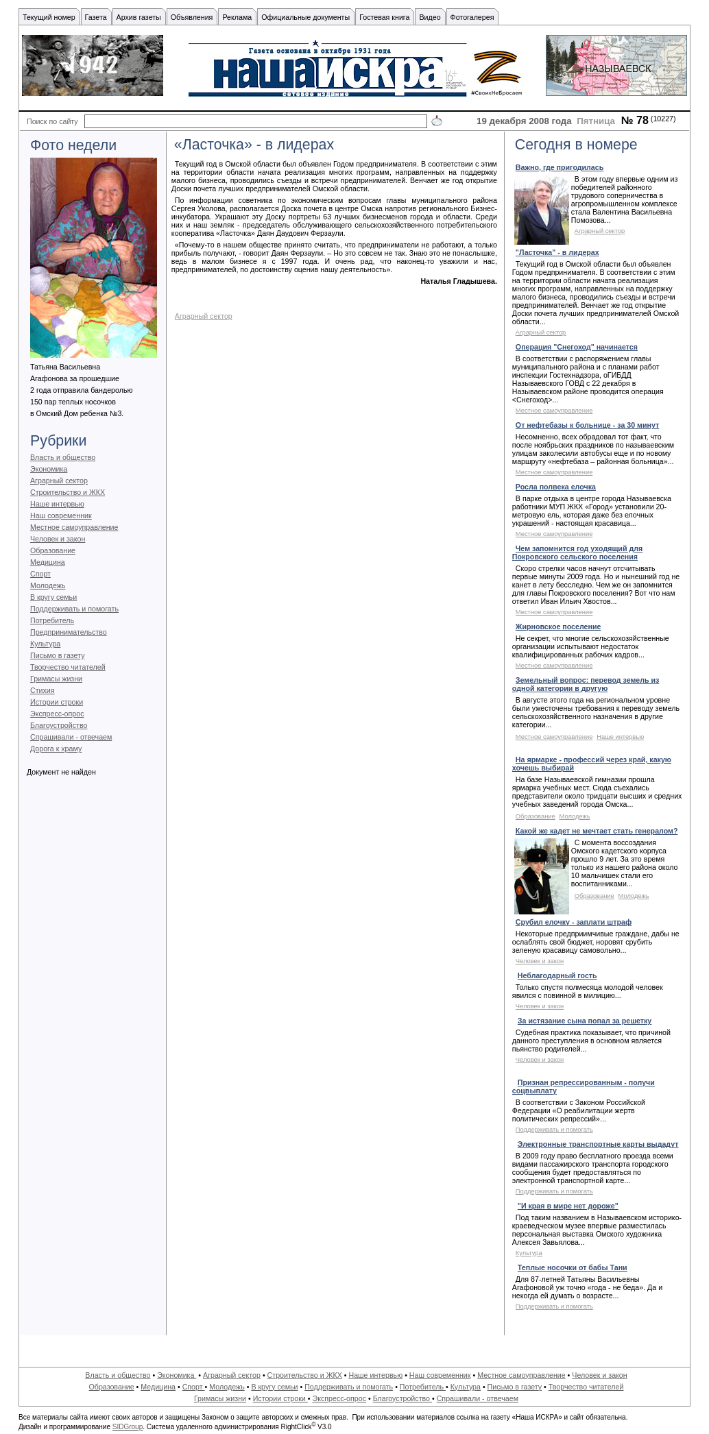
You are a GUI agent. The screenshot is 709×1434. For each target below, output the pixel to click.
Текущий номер (49, 17)
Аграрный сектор (59, 480)
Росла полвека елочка (556, 487)
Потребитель (52, 620)
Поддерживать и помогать (74, 609)
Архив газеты (139, 17)
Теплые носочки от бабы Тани (572, 1267)
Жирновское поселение (558, 626)
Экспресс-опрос (57, 713)
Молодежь (47, 585)
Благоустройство (58, 725)
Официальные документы (305, 17)
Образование (52, 550)
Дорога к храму (56, 748)
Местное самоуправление (74, 527)
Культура (45, 644)
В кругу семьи (53, 597)
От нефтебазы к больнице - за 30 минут (587, 425)
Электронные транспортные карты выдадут (598, 1144)
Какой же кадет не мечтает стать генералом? (597, 831)
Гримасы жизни (56, 679)
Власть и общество (62, 457)
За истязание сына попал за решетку (584, 1021)
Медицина (47, 562)
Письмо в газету (57, 655)
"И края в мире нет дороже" (568, 1206)
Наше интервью (57, 504)
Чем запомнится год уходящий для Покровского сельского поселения (577, 552)
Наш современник (61, 515)
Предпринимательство (68, 632)
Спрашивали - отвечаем (71, 737)
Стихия (42, 690)
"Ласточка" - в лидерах (557, 252)
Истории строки (56, 702)
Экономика (48, 469)
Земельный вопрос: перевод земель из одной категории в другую (586, 684)
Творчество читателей (68, 667)
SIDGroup (127, 1427)
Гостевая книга (384, 17)
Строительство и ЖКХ (67, 492)
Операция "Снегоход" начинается (577, 347)
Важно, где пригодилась (559, 167)
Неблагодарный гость (557, 975)
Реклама (237, 17)
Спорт (40, 574)
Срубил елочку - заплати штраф (574, 922)
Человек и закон (57, 539)
